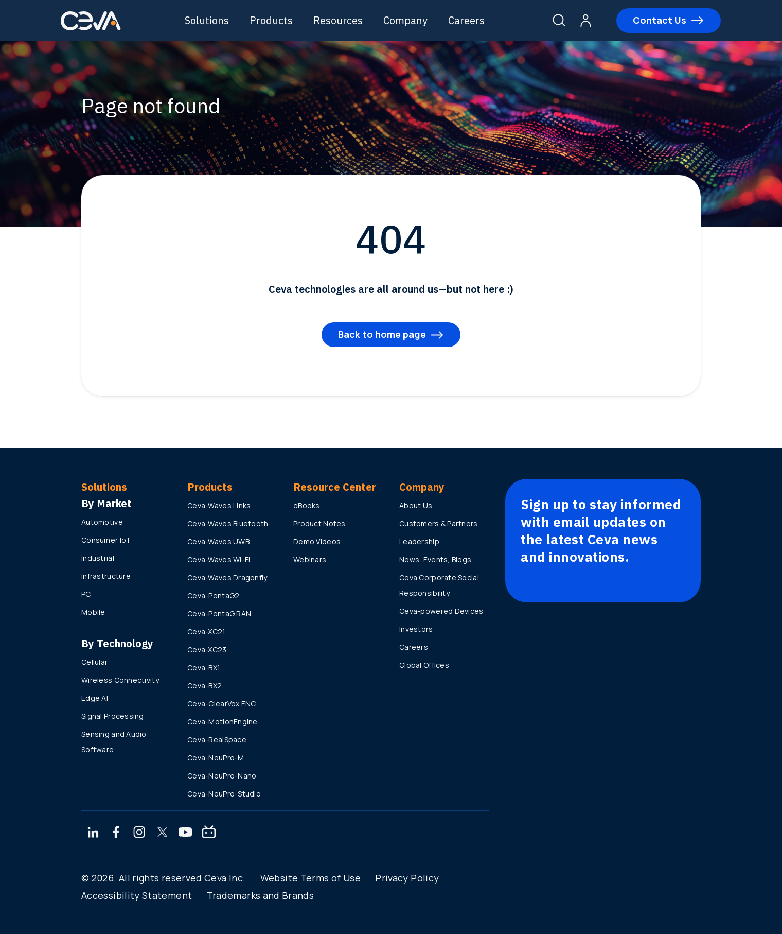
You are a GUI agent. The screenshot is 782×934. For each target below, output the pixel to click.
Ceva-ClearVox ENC (221, 703)
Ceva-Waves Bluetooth (228, 523)
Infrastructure (106, 576)
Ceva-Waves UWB (218, 541)
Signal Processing (112, 716)
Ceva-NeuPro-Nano (221, 776)
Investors (416, 629)
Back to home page (382, 334)
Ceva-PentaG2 (213, 595)
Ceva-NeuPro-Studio (224, 794)
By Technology (117, 643)
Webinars (309, 559)
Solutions (208, 20)
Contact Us (659, 20)
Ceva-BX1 (203, 667)
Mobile (93, 612)
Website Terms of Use (310, 878)
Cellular (94, 662)
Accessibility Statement (136, 895)
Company (406, 20)
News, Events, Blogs (435, 559)
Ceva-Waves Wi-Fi (218, 559)
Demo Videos (317, 541)
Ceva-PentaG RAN (219, 613)
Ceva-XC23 (207, 649)
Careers (467, 20)
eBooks (306, 505)
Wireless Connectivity (120, 680)
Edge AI (94, 698)
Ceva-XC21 (206, 631)
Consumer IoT (106, 540)
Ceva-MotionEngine (222, 722)
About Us (415, 505)
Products (272, 20)
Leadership (419, 541)
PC (86, 594)
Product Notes (319, 523)
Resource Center (334, 487)
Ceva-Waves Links (219, 505)
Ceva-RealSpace (216, 740)
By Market (106, 503)
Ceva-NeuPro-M (215, 758)
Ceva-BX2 (204, 685)
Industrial (97, 558)
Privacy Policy (407, 878)
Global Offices (424, 665)
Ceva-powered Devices (441, 611)
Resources (339, 20)
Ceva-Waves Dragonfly (227, 577)
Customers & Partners (438, 523)
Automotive (102, 522)
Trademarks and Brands (260, 895)
